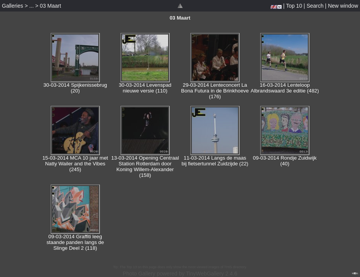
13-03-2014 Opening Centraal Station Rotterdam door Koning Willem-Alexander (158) (145, 166)
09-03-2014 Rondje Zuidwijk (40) (285, 161)
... (31, 6)
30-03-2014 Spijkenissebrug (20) (75, 88)
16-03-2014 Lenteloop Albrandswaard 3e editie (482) (285, 88)
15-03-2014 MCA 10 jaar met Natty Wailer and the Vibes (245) (75, 163)
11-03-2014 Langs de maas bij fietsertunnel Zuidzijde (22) (215, 161)
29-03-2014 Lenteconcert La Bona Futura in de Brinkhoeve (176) (215, 90)
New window (343, 6)
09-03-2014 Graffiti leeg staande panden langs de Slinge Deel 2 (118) (75, 242)
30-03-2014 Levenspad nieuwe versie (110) (145, 88)
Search (315, 6)
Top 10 (294, 6)
